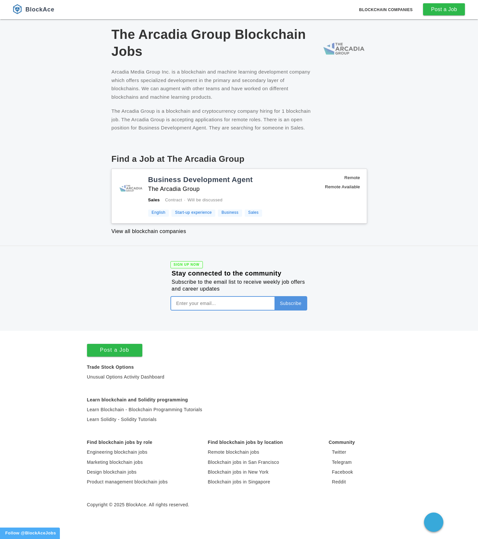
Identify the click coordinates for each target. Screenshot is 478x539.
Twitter (339, 452)
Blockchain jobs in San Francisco (243, 462)
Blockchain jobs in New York (238, 472)
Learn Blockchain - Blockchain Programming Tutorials (145, 409)
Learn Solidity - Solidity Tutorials (122, 419)
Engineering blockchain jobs (117, 452)
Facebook (342, 472)
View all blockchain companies (149, 231)
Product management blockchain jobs (127, 481)
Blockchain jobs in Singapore (239, 481)
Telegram (342, 462)
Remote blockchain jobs (233, 452)
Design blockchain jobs (112, 472)
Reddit (339, 481)
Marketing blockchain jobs (115, 462)
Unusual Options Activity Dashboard (126, 376)
